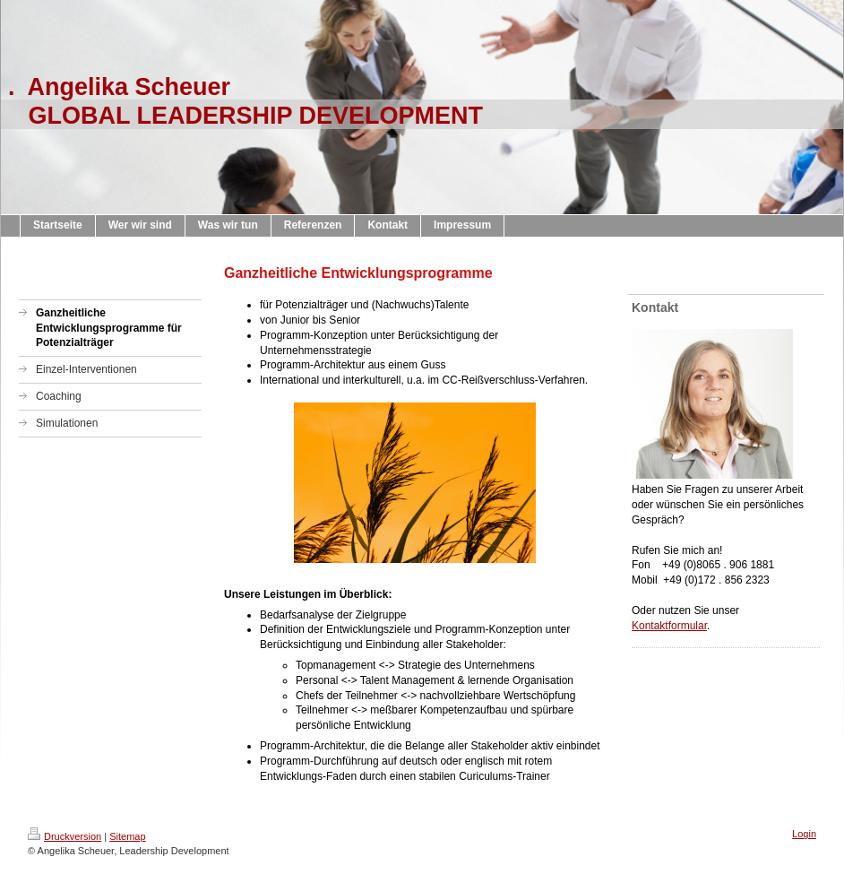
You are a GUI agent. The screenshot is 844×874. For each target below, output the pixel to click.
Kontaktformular (669, 625)
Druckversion (64, 836)
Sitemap (127, 836)
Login (804, 833)
